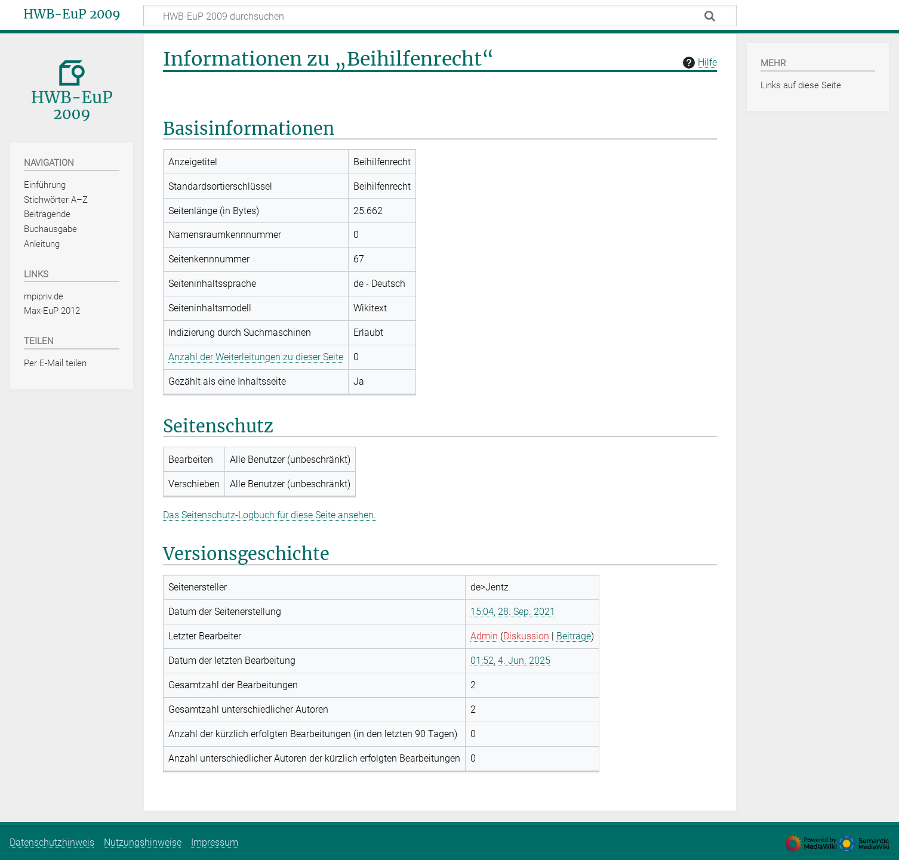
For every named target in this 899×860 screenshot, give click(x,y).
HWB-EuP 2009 (72, 14)
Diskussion (526, 636)
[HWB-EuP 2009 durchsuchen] (440, 15)
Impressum (214, 842)
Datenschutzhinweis (52, 842)
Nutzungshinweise (142, 842)
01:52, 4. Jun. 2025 (510, 660)
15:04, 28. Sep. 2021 (512, 611)
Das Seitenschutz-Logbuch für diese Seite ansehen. (269, 515)
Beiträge (573, 636)
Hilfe (698, 63)
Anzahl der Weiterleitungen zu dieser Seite (255, 357)
